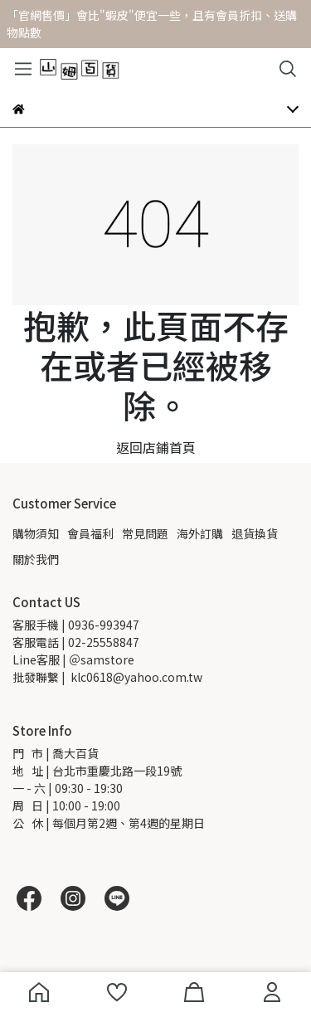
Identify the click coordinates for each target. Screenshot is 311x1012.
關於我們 (35, 559)
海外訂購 (200, 533)
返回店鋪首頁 (156, 447)
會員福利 (90, 533)
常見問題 (145, 533)
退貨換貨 (254, 533)
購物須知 (35, 533)
